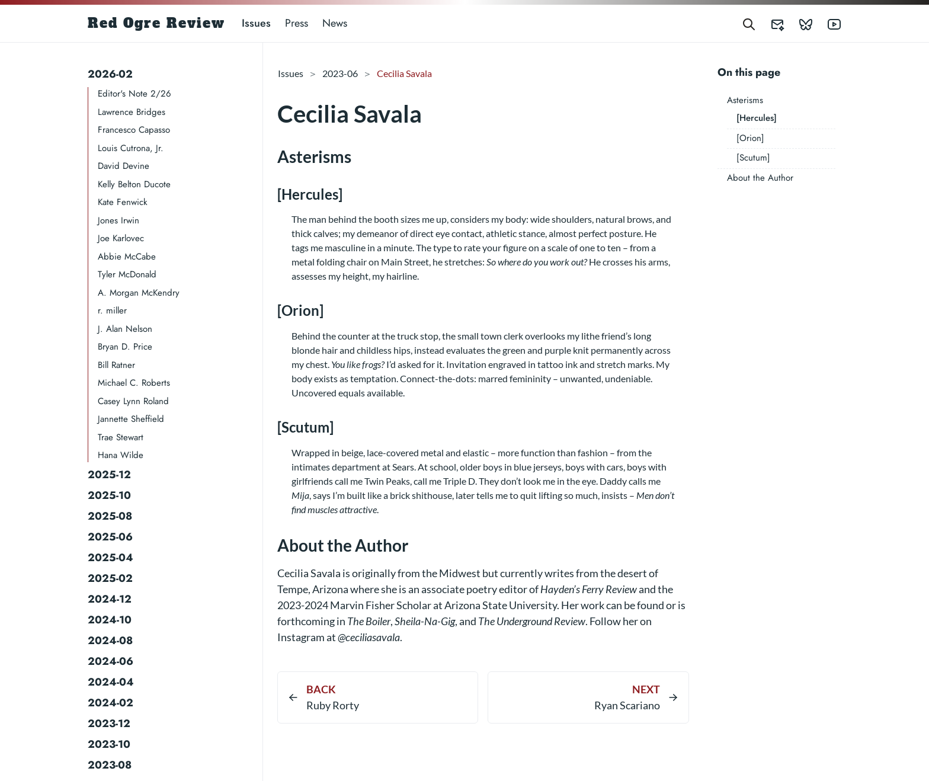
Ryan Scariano (627, 705)
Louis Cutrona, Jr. (131, 148)
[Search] (749, 23)
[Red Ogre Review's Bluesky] (798, 23)
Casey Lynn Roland (133, 401)
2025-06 (110, 537)
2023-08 (110, 765)
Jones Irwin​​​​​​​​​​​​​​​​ (118, 220)
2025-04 (110, 557)
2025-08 (110, 516)
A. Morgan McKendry (139, 292)
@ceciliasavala (369, 637)
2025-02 (110, 578)
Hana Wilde (120, 455)
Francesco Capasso (134, 129)
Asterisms (745, 100)
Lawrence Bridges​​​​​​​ (131, 112)
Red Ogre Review (156, 23)
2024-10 (110, 620)
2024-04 (111, 682)
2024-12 (110, 599)
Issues (256, 23)
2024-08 (110, 640)
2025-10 (109, 495)
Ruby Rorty (332, 705)
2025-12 (109, 474)
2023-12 (109, 723)
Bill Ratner (116, 365)
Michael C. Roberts (134, 382)
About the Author (760, 177)
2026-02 (110, 74)
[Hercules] (756, 117)
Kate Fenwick (123, 202)
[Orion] (750, 138)
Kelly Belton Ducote (134, 184)
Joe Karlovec (121, 238)
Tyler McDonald (127, 274)
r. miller (112, 310)
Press (296, 23)
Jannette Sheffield (131, 418)
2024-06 (110, 661)
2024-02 (110, 702)
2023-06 (340, 73)
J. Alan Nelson (125, 328)
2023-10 (109, 744)
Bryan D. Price (125, 346)
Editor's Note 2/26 (134, 93)
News (334, 23)
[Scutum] (753, 157)
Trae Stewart (120, 437)
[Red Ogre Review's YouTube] (827, 23)
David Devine (123, 165)
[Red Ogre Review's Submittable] (770, 23)
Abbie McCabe (127, 256)
